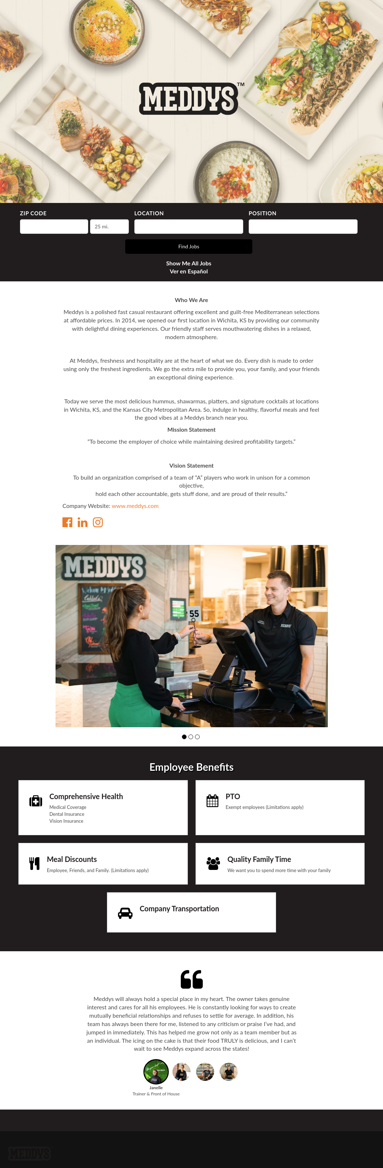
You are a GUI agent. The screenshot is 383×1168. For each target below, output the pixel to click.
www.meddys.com (135, 505)
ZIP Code (33, 213)
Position (263, 213)
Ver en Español (189, 271)
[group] (192, 636)
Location (149, 213)
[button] (184, 736)
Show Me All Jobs (188, 263)
